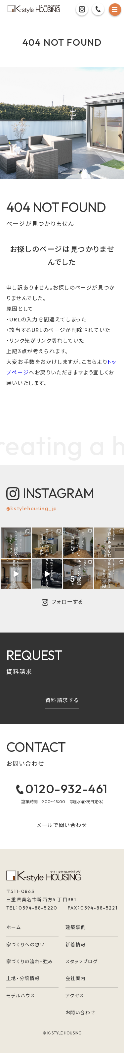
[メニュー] (115, 10)
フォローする (62, 602)
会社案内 (75, 978)
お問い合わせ (80, 1013)
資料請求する (62, 700)
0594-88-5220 (38, 908)
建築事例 (75, 927)
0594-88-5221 (98, 908)
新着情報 (75, 945)
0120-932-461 (62, 789)
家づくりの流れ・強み (29, 962)
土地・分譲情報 (23, 978)
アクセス (74, 996)
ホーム (13, 927)
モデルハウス (20, 996)
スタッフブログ (81, 962)
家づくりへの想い (25, 945)
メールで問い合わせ (62, 825)
